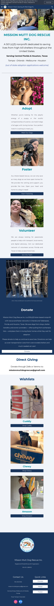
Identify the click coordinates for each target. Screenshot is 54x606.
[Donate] (27, 351)
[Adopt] (40, 586)
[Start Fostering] (27, 193)
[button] (2, 7)
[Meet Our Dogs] (27, 132)
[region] (27, 2)
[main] (27, 50)
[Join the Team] (27, 254)
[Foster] (40, 591)
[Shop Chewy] (27, 470)
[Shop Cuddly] (27, 425)
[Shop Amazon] (27, 515)
